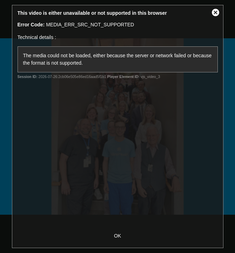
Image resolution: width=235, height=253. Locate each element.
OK (117, 236)
